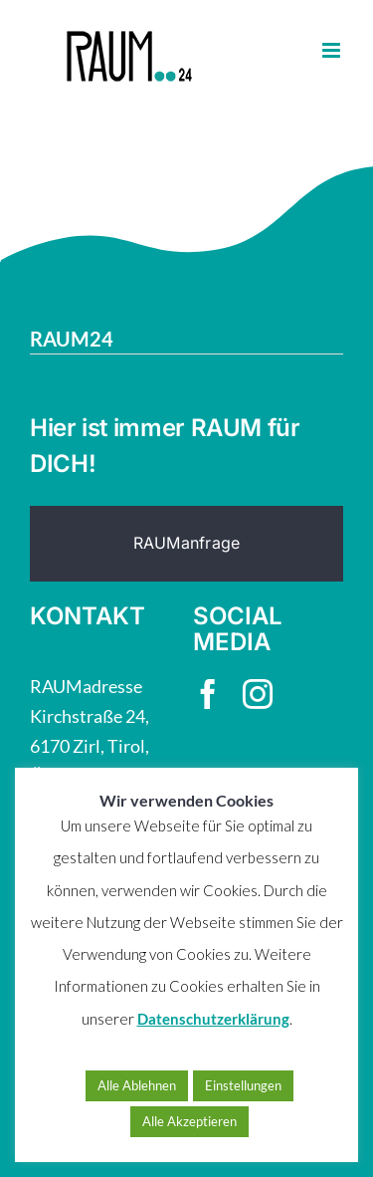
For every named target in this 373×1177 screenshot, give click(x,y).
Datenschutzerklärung (213, 1019)
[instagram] (258, 694)
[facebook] (208, 694)
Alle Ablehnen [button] (136, 1085)
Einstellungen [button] (243, 1085)
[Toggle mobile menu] (332, 50)
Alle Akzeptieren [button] (189, 1121)
